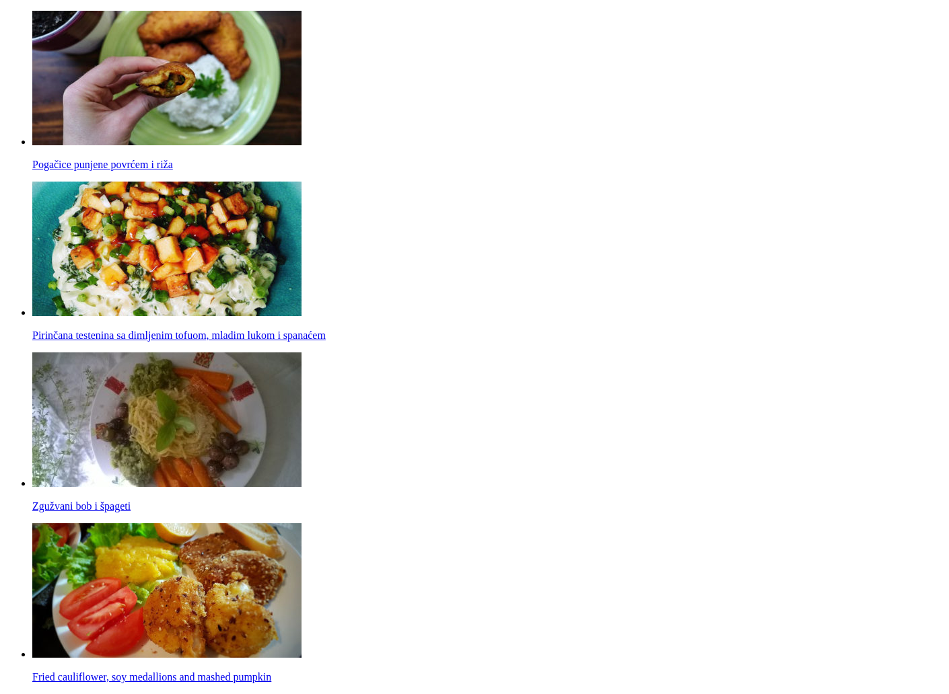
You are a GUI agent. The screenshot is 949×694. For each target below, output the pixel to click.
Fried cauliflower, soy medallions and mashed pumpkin (151, 677)
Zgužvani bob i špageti (81, 506)
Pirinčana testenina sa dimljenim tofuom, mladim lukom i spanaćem (179, 335)
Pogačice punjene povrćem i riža (102, 164)
